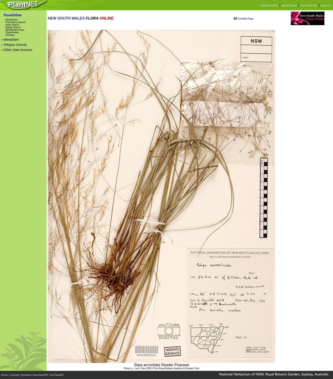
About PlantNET (41, 375)
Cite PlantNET (57, 375)
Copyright (15, 375)
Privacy (5, 375)
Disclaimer (26, 375)
